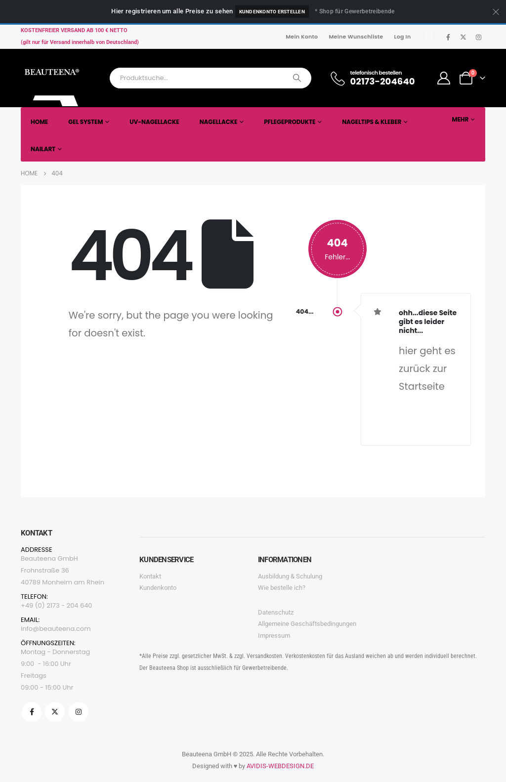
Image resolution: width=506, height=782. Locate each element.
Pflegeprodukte (289, 122)
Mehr (460, 119)
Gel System (85, 122)
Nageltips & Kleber (371, 122)
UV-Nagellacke (154, 122)
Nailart (43, 149)
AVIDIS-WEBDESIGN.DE (280, 766)
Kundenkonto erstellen (272, 11)
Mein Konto (302, 37)
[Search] (297, 78)
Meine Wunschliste (356, 37)
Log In (402, 37)
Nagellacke (219, 122)
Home (39, 122)
